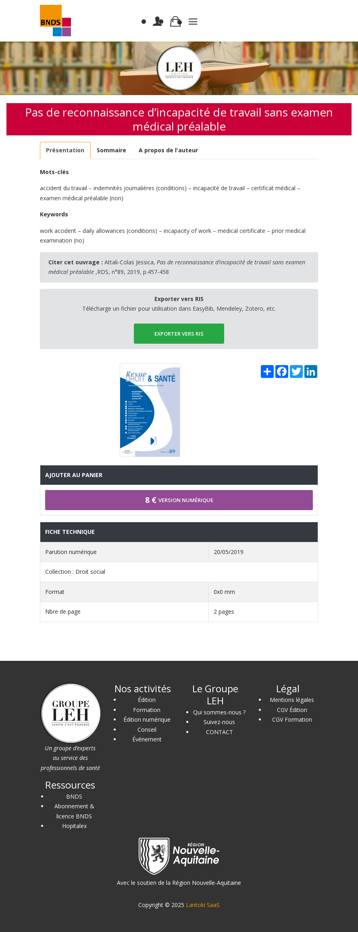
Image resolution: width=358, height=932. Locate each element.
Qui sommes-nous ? (219, 712)
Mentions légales (292, 700)
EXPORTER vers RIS (179, 333)
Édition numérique (147, 719)
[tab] (65, 150)
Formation (146, 710)
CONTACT (219, 732)
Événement (147, 739)
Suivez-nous (219, 722)
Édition (147, 700)
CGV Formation (292, 719)
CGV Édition (292, 710)
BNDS (74, 796)
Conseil (146, 729)
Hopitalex (74, 826)
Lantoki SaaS (203, 905)
